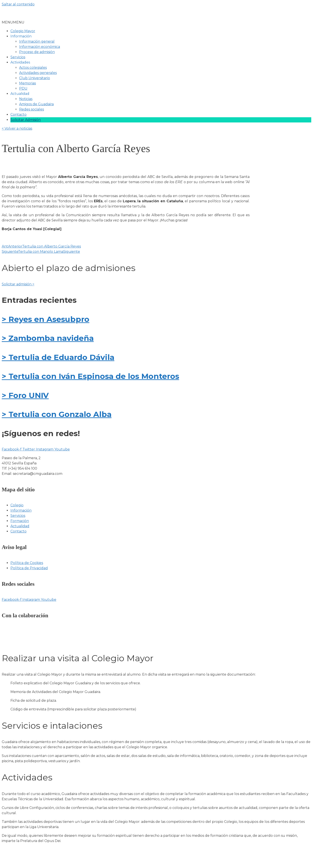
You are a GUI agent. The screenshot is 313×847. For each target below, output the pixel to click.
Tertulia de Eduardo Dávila (60, 357)
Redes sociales (31, 109)
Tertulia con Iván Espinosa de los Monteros (92, 376)
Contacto (18, 114)
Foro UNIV (27, 395)
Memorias (27, 83)
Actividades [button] (20, 62)
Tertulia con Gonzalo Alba (59, 414)
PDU (23, 88)
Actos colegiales (33, 67)
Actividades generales (38, 73)
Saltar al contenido (18, 4)
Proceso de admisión (37, 52)
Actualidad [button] (19, 94)
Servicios (17, 57)
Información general (37, 41)
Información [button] (21, 36)
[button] (13, 22)
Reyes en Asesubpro (47, 319)
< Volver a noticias (17, 128)
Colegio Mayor (22, 31)
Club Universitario (34, 78)
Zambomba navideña (50, 338)
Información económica (39, 47)
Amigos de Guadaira (36, 104)
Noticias (25, 99)
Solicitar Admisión (25, 120)
